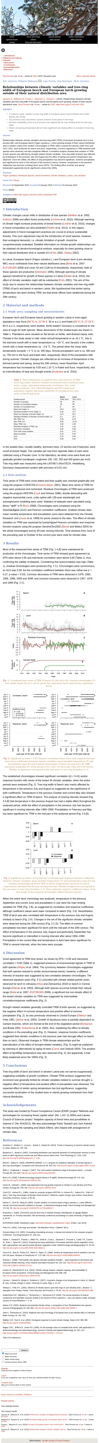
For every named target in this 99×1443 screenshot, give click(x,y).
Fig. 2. (6, 758)
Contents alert (7, 1383)
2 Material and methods (12, 58)
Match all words (11, 1356)
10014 (5, 1416)
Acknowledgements (11, 67)
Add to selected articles (85, 76)
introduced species (26, 175)
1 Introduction (9, 56)
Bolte (69, 263)
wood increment (42, 175)
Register (4, 1368)
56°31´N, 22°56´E (37, 321)
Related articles (7, 1401)
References (8, 69)
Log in (3, 1376)
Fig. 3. (7, 878)
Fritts (54, 252)
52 (83, 1415)
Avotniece (58, 371)
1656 (3, 1426)
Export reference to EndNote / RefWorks (16, 1395)
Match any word (11, 1354)
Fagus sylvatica (10, 175)
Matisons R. (19, 99)
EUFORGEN (10, 267)
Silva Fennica (8, 76)
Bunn (26, 505)
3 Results (6, 60)
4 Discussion (9, 63)
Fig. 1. (6, 680)
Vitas (40, 984)
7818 (5, 1421)
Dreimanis (41, 272)
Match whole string (12, 1359)
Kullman (7, 219)
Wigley (22, 967)
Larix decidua (79, 175)
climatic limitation (58, 175)
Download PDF (50, 194)
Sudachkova (28, 1028)
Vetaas (68, 252)
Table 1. (18, 380)
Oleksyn (82, 1015)
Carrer (56, 1049)
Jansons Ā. (8, 99)
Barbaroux (86, 1024)
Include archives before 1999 (16, 1362)
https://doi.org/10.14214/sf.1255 (70, 104)
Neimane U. (40, 99)
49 (19, 76)
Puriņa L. (29, 99)
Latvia (69, 175)
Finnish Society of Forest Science (56, 1441)
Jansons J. (51, 99)
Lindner (56, 219)
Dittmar (16, 988)
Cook (37, 493)
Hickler (51, 227)
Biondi (65, 526)
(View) (16, 180)
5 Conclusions (9, 65)
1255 (34, 76)
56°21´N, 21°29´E (84, 321)
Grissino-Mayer (45, 485)
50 (80, 1424)
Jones (23, 518)
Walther (73, 215)
